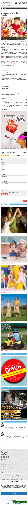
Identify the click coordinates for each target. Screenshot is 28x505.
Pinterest (5, 457)
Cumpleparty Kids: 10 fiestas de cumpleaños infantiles (11, 479)
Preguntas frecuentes (5, 464)
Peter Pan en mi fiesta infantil (6, 233)
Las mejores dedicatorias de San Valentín (9, 476)
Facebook (1, 457)
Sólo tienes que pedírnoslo (11, 63)
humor (24, 62)
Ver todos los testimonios (6, 441)
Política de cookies (9, 503)
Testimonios (3, 466)
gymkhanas (3, 57)
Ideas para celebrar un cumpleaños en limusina (10, 478)
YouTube (6, 457)
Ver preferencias (13, 500)
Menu (4, 8)
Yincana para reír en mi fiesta (6, 321)
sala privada (20, 43)
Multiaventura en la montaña (6, 350)
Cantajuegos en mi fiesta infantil (7, 292)
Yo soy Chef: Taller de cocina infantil (8, 263)
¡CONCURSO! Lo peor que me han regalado (10, 475)
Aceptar (14, 493)
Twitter (3, 457)
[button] (26, 481)
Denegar (14, 497)
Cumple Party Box (4, 463)
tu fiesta (9, 97)
